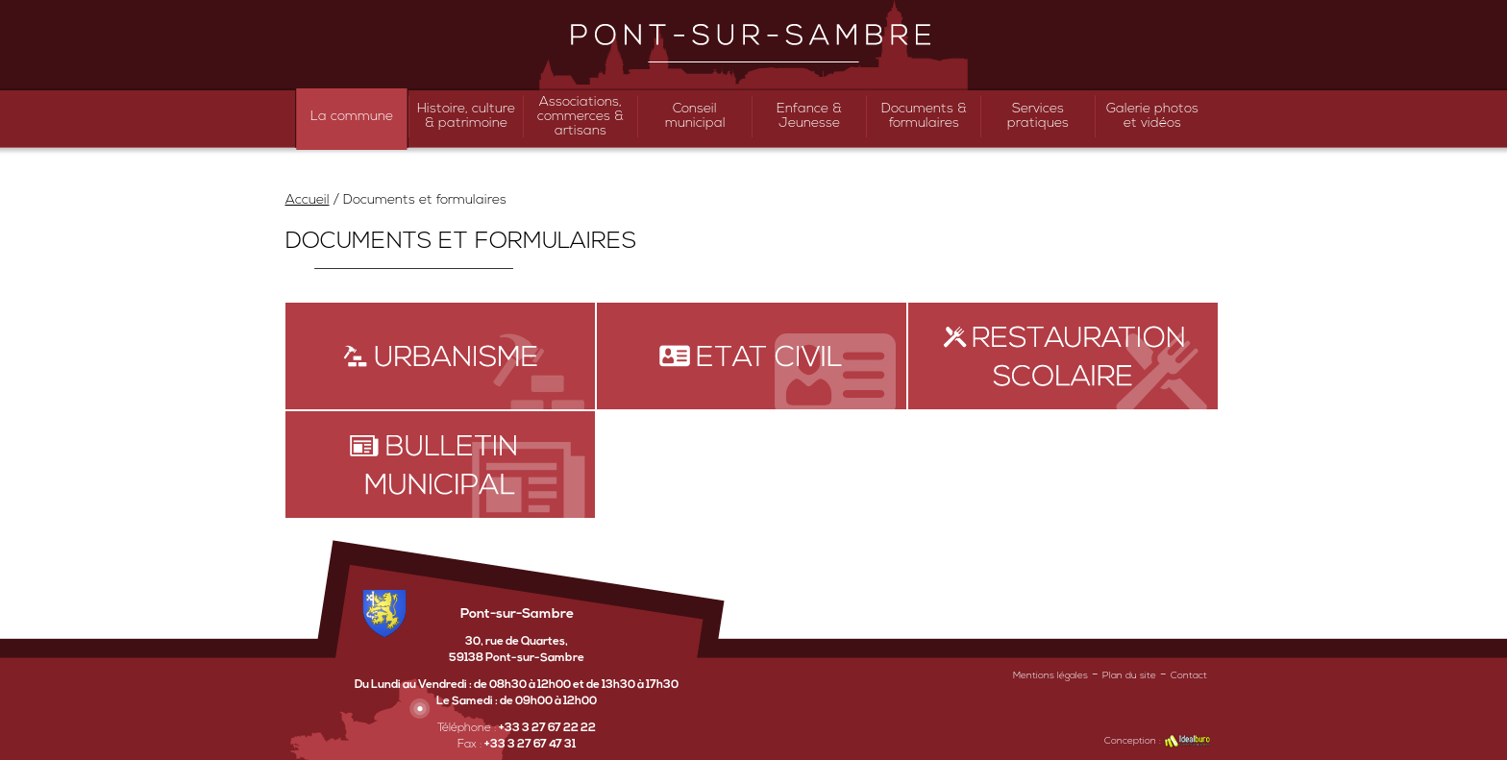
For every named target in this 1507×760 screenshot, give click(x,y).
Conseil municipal (695, 116)
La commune (351, 117)
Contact (1189, 676)
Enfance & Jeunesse (809, 116)
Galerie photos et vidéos (1152, 116)
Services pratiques (1038, 116)
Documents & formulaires (924, 116)
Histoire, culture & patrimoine (466, 116)
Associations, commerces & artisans (580, 116)
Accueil (307, 200)
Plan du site (1129, 676)
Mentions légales (1050, 676)
